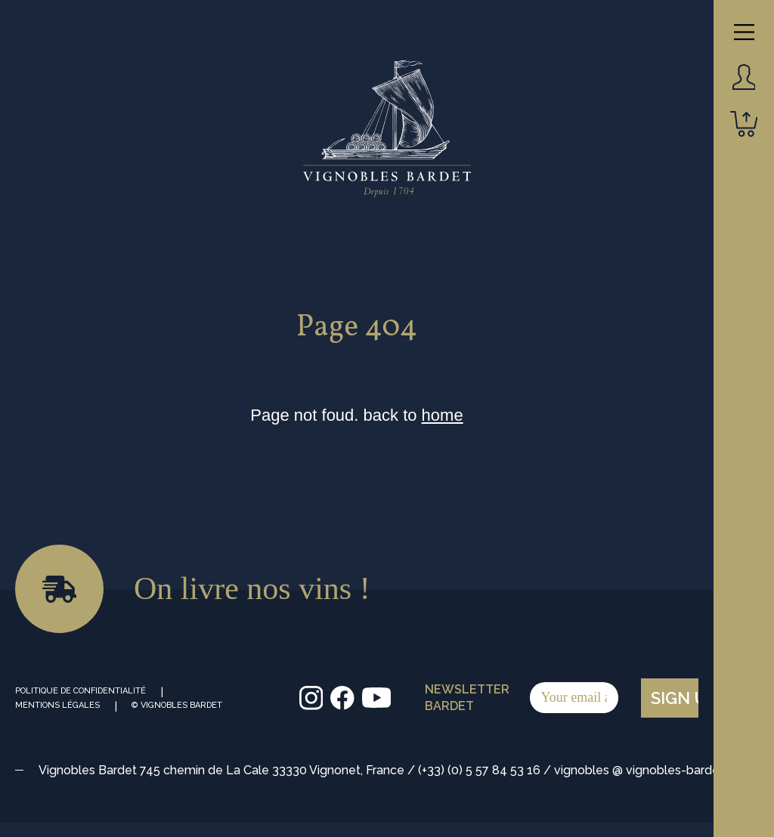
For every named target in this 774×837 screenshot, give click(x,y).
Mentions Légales (57, 705)
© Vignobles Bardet (177, 705)
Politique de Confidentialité (80, 691)
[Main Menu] (744, 32)
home (442, 415)
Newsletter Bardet (521, 698)
